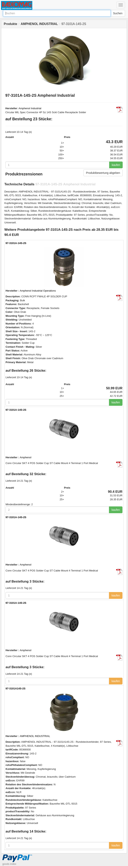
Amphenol (26, 457)
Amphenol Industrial (30, 108)
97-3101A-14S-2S (16, 243)
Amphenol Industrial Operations (38, 290)
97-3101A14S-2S (15, 688)
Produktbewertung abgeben (103, 172)
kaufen (116, 165)
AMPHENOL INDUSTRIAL (35, 736)
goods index (9, 863)
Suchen (117, 13)
